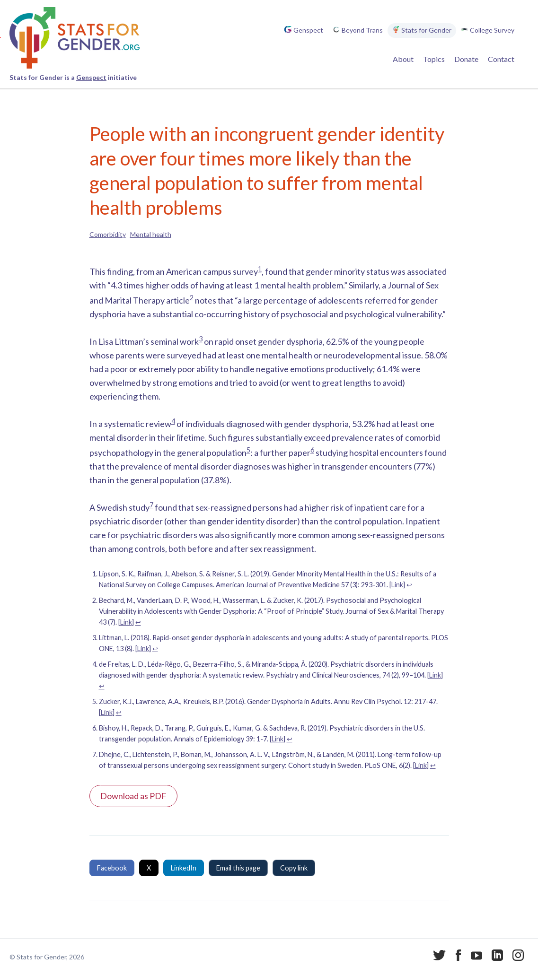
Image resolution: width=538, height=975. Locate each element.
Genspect (91, 77)
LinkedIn (183, 868)
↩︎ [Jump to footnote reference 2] (138, 622)
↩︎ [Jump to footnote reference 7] (433, 765)
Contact (501, 58)
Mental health (150, 234)
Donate (466, 58)
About (403, 58)
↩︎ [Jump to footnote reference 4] (102, 686)
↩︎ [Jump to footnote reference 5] (119, 712)
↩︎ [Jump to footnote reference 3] (155, 648)
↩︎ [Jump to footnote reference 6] (289, 739)
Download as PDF (133, 796)
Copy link (294, 868)
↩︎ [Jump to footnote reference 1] (409, 585)
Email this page (238, 868)
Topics (434, 58)
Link (397, 585)
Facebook (112, 868)
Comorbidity (107, 234)
